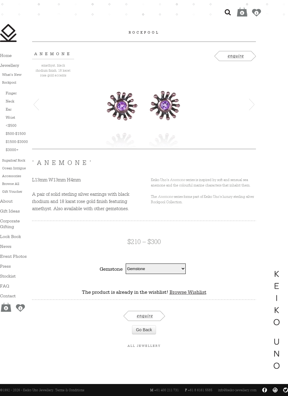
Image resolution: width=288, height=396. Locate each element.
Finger (11, 93)
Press (5, 266)
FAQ (4, 285)
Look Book (10, 236)
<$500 (11, 125)
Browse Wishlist (188, 292)
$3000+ (12, 149)
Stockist (8, 275)
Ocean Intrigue (14, 168)
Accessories (11, 176)
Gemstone (111, 269)
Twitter (285, 390)
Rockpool (9, 82)
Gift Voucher (12, 191)
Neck (10, 101)
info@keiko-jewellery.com (237, 390)
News (5, 246)
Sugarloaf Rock (13, 160)
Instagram (275, 390)
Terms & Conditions (69, 390)
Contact (8, 295)
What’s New (12, 75)
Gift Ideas (10, 210)
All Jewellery (144, 346)
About (6, 201)
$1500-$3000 (17, 141)
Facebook (264, 390)
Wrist (10, 117)
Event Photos (13, 256)
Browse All (10, 184)
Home (6, 55)
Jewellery (9, 65)
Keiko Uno (8, 33)
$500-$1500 (16, 133)
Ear (9, 109)
